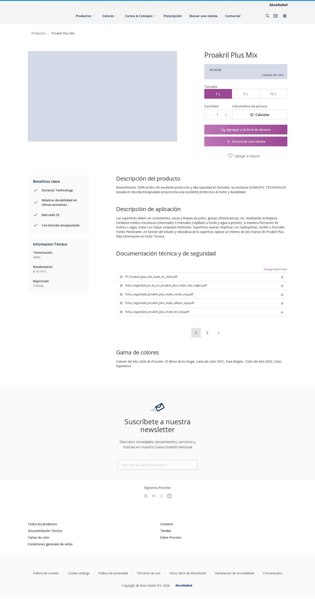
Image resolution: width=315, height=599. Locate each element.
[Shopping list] (276, 15)
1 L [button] (218, 94)
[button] (284, 15)
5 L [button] (245, 94)
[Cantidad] (217, 114)
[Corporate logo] (278, 4)
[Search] (267, 15)
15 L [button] (273, 94)
